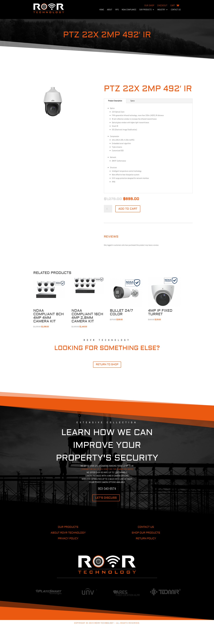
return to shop (107, 364)
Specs (132, 100)
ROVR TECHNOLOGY (104, 623)
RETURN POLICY (146, 538)
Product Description (115, 100)
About (109, 10)
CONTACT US (146, 527)
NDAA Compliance (129, 10)
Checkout (162, 6)
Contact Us (176, 10)
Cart (172, 6)
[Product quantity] (108, 209)
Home (101, 10)
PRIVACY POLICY (68, 538)
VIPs (117, 10)
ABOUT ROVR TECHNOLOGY (68, 532)
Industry (161, 10)
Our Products (145, 10)
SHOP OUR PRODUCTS (146, 532)
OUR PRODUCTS (68, 527)
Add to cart (127, 208)
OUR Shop (149, 6)
